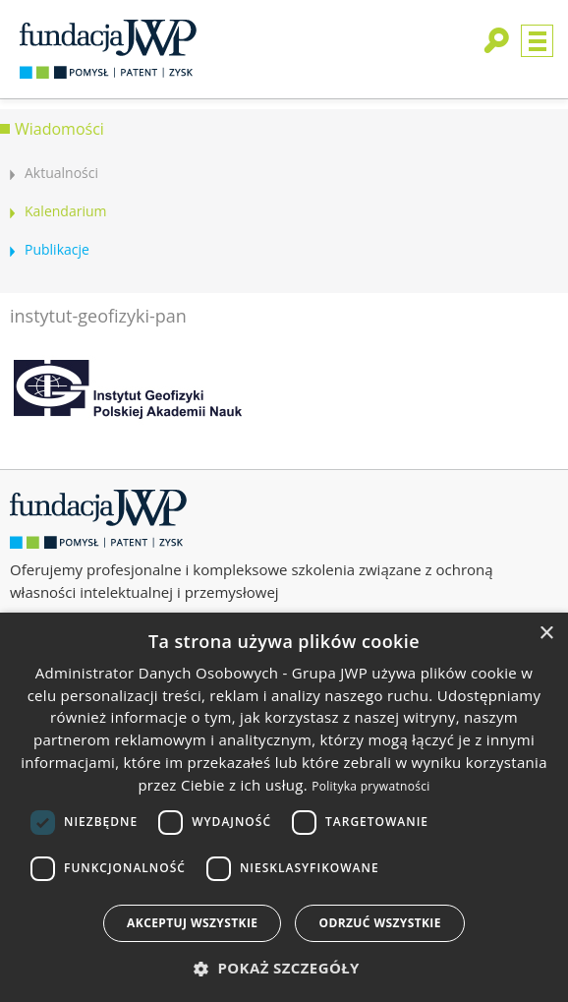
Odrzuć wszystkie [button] (379, 922)
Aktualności (61, 172)
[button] (284, 968)
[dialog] (284, 807)
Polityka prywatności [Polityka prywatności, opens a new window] (370, 786)
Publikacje (57, 249)
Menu (537, 41)
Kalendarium (65, 211)
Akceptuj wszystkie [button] (192, 922)
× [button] (546, 633)
